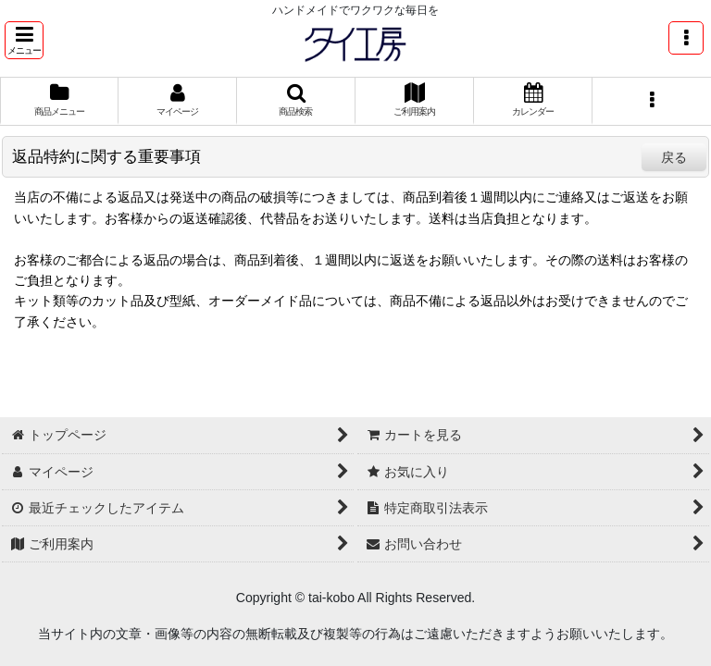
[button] (24, 40)
